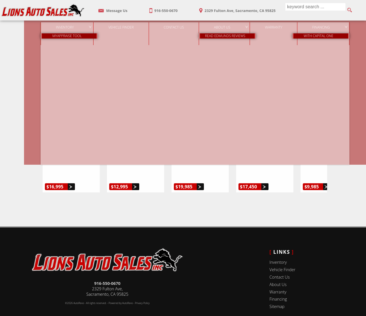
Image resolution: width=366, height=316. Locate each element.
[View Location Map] (236, 9)
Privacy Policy (142, 290)
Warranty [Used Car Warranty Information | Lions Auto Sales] (261, 25)
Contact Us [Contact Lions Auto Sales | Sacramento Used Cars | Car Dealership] (162, 25)
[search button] (349, 10)
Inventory (278, 249)
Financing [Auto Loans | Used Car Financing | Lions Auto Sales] (309, 25)
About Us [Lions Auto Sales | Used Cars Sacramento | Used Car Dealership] (210, 25)
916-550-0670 (107, 270)
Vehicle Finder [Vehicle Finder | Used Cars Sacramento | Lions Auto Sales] (109, 25)
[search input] (313, 10)
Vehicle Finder (282, 256)
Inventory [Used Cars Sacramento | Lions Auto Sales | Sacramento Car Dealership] (53, 25)
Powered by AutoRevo (121, 290)
